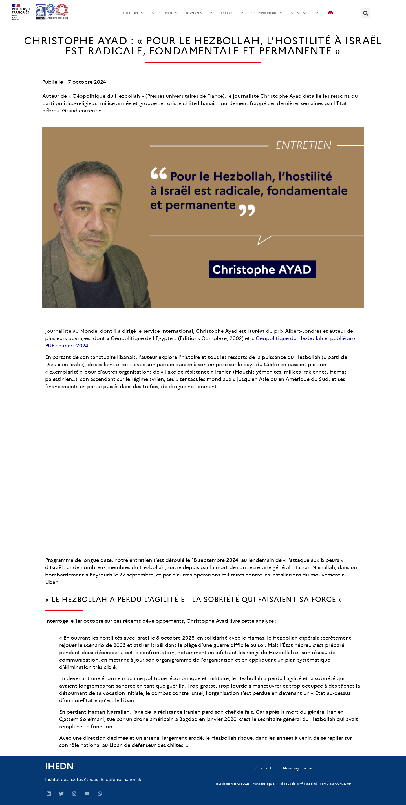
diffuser (232, 10)
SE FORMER (165, 10)
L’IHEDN (133, 10)
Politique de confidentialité (298, 784)
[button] (365, 13)
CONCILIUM (343, 784)
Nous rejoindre (297, 768)
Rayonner (199, 10)
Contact (263, 768)
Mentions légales (264, 784)
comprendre (267, 10)
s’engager (304, 10)
